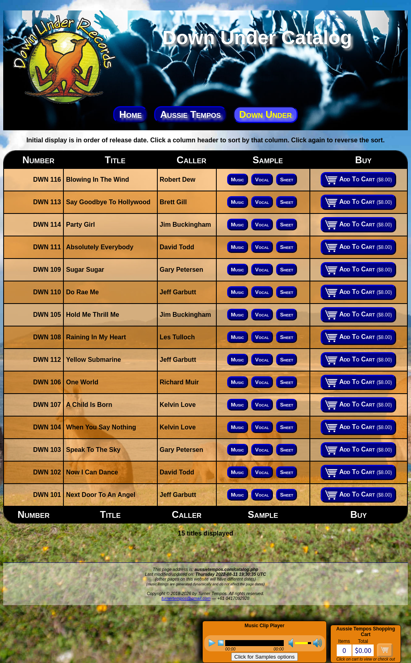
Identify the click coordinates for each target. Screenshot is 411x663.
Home (130, 114)
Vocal (262, 180)
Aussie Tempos (190, 114)
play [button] (212, 642)
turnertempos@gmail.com (185, 598)
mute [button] (288, 642)
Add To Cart (358, 180)
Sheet (286, 180)
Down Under (265, 114)
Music (237, 180)
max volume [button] (317, 642)
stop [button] (220, 642)
